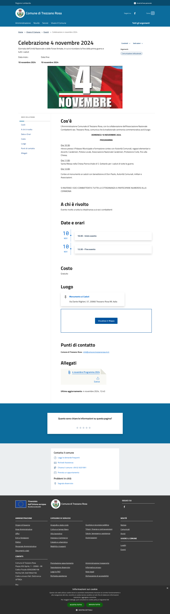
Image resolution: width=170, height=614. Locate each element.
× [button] (167, 588)
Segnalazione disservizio (60, 567)
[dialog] (85, 600)
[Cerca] (152, 13)
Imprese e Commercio (59, 537)
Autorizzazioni (91, 537)
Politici (18, 542)
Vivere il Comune (33, 32)
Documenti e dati (22, 550)
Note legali (90, 571)
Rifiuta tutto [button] (94, 605)
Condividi (126, 43)
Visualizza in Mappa (106, 320)
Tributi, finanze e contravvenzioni (99, 529)
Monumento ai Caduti (79, 296)
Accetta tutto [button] (76, 605)
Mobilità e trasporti (58, 546)
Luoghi (123, 545)
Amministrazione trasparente (97, 563)
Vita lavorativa (56, 533)
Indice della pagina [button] (28, 117)
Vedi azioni (138, 43)
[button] (85, 610)
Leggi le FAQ (55, 571)
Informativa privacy (93, 567)
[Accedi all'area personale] (143, 3)
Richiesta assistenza (58, 575)
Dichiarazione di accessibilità (97, 575)
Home (20, 32)
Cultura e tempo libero (59, 529)
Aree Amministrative (23, 529)
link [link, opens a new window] (108, 600)
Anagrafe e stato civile (59, 525)
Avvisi (123, 533)
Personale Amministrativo (25, 546)
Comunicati (125, 529)
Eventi (46, 32)
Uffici (17, 533)
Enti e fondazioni (22, 537)
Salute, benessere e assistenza (98, 533)
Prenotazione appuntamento (61, 563)
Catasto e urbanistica (59, 542)
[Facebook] (130, 13)
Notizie (123, 525)
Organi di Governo (22, 525)
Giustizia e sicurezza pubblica (97, 524)
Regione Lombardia (23, 3)
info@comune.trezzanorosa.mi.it (96, 352)
